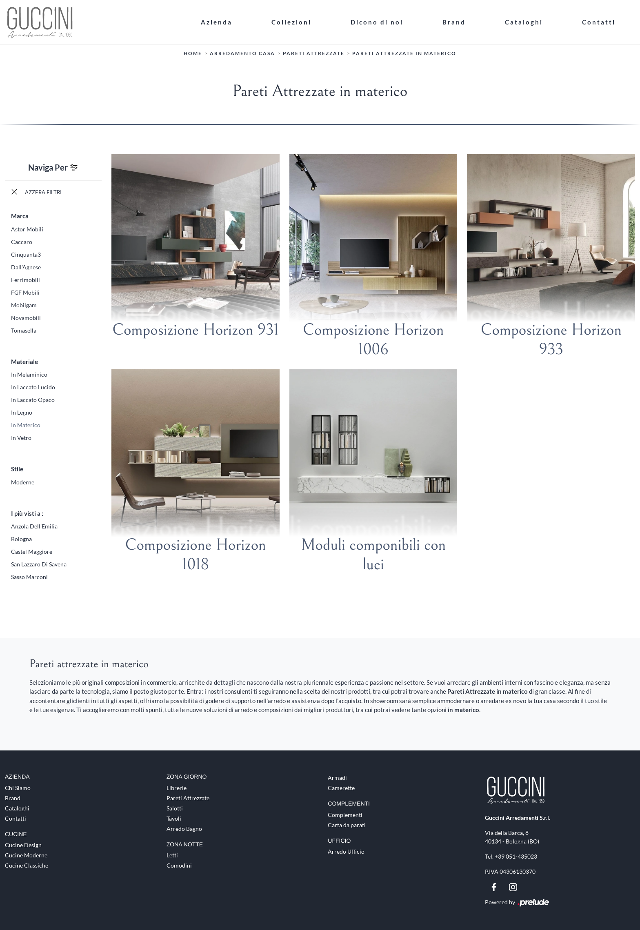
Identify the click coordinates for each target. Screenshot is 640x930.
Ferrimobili (25, 279)
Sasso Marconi (29, 576)
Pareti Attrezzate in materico (404, 53)
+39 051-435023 (516, 855)
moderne (22, 481)
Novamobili (26, 317)
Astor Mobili (27, 228)
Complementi (345, 814)
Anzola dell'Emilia (34, 526)
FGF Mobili (25, 292)
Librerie (177, 787)
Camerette (341, 787)
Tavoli (174, 818)
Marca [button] (20, 216)
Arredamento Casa (242, 53)
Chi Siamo (18, 787)
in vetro (21, 437)
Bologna (21, 538)
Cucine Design (23, 844)
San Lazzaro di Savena (39, 564)
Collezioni (291, 22)
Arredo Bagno (184, 828)
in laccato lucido (33, 387)
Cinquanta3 (26, 254)
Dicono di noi (377, 22)
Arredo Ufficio (346, 851)
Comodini (179, 865)
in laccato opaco (33, 399)
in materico (25, 425)
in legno (21, 412)
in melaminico (29, 374)
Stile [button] (17, 469)
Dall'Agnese (26, 266)
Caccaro (21, 241)
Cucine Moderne (26, 855)
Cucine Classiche (26, 865)
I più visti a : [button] (27, 513)
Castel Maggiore (31, 551)
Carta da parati (347, 824)
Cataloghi (524, 22)
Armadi (337, 777)
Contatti (599, 22)
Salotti (175, 807)
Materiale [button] (24, 361)
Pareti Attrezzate (313, 53)
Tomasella (23, 329)
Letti (172, 855)
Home (193, 53)
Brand (454, 22)
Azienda (216, 22)
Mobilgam (24, 304)
